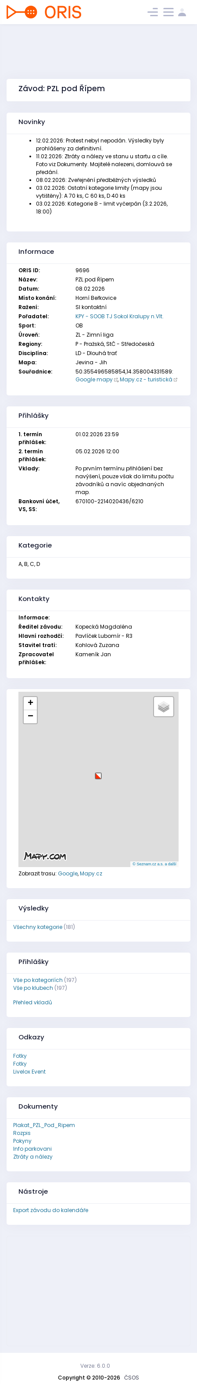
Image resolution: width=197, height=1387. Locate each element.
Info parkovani (32, 1148)
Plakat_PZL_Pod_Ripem (44, 1125)
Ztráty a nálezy (33, 1156)
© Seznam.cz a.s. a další (154, 864)
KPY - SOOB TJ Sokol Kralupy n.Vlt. (119, 316)
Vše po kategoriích (38, 980)
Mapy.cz (91, 873)
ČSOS (131, 1377)
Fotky (20, 1056)
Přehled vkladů (32, 1002)
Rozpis (22, 1133)
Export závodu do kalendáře (50, 1210)
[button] (98, 772)
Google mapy (94, 379)
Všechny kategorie (37, 927)
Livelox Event (29, 1071)
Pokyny (22, 1141)
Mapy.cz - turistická (146, 379)
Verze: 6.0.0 (95, 1365)
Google (68, 873)
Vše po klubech (33, 988)
